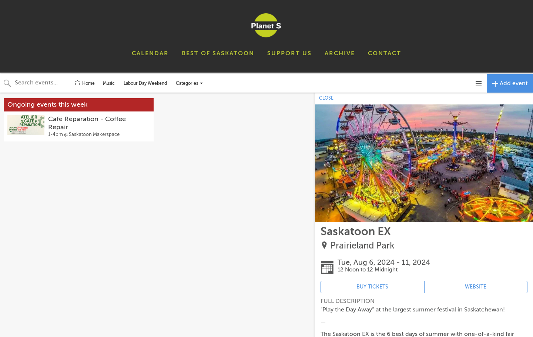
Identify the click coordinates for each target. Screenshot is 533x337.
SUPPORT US (289, 53)
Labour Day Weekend (145, 83)
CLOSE (326, 98)
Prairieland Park (362, 246)
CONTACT (384, 53)
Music (109, 83)
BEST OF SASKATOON (218, 53)
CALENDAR (150, 53)
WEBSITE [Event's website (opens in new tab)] (475, 287)
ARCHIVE (340, 53)
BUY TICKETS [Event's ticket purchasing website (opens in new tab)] (372, 287)
